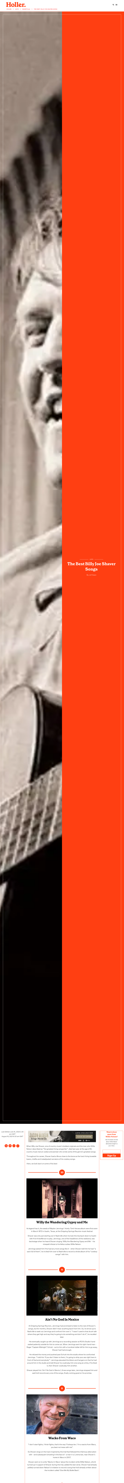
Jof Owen (92, 574)
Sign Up (111, 1155)
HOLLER (9, 9)
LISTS (17, 9)
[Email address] (112, 1151)
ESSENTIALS (26, 9)
